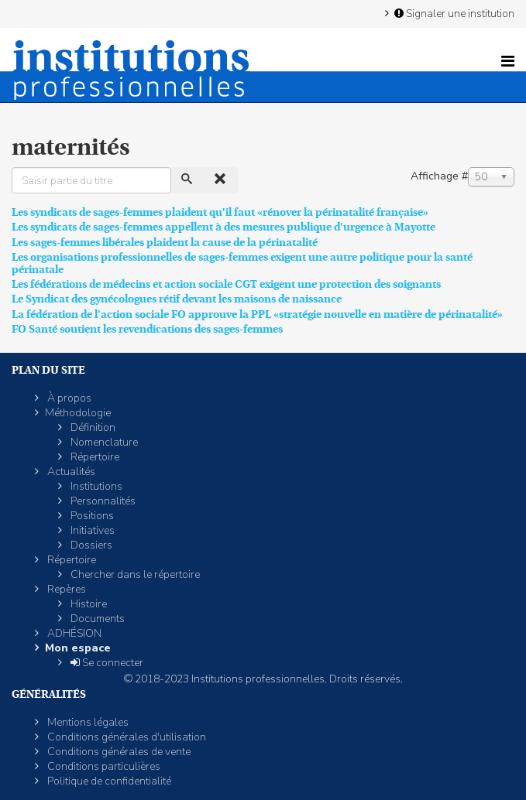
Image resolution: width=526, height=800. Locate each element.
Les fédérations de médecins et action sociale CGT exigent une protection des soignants (226, 283)
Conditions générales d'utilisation (125, 737)
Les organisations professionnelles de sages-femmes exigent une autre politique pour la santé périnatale (242, 262)
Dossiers (90, 545)
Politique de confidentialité (108, 781)
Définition (91, 427)
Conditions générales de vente (118, 751)
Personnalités (102, 501)
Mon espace (78, 648)
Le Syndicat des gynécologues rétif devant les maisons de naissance (177, 298)
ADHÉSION (73, 633)
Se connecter (105, 662)
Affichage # (439, 176)
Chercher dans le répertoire (134, 574)
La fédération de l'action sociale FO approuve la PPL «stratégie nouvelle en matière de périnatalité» (257, 314)
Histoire (87, 604)
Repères (65, 589)
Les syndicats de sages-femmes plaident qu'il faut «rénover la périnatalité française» (220, 212)
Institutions (95, 486)
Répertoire (93, 457)
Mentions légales (87, 722)
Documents (96, 618)
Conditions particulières (102, 766)
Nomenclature (103, 442)
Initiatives (91, 530)
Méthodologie (78, 412)
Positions (91, 515)
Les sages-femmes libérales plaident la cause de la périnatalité (165, 242)
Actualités (70, 471)
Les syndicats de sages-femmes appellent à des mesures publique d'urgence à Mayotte (223, 226)
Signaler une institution (453, 13)
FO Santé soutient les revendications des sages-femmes (147, 328)
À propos (68, 398)
